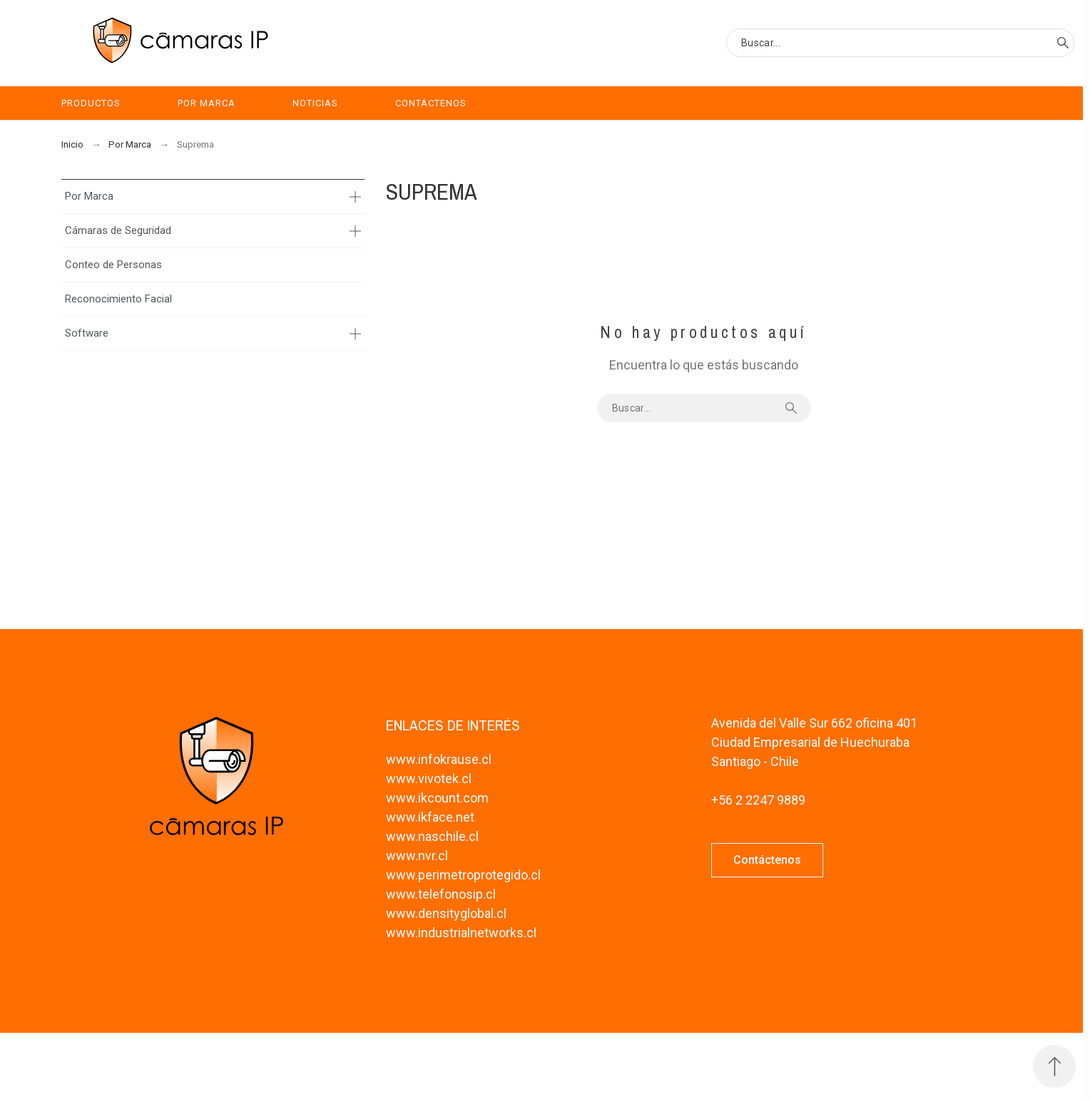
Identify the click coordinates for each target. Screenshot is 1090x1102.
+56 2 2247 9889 (758, 799)
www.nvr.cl (417, 855)
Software (86, 333)
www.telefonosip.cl (441, 894)
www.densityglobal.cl (446, 913)
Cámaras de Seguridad (118, 230)
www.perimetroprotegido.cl (463, 874)
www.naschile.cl (432, 836)
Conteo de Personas (113, 264)
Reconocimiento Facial (118, 298)
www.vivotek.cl (429, 778)
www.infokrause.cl (438, 759)
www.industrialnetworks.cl (461, 932)
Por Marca (89, 196)
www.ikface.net (430, 817)
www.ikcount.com (437, 797)
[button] (767, 860)
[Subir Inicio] (1054, 1066)
